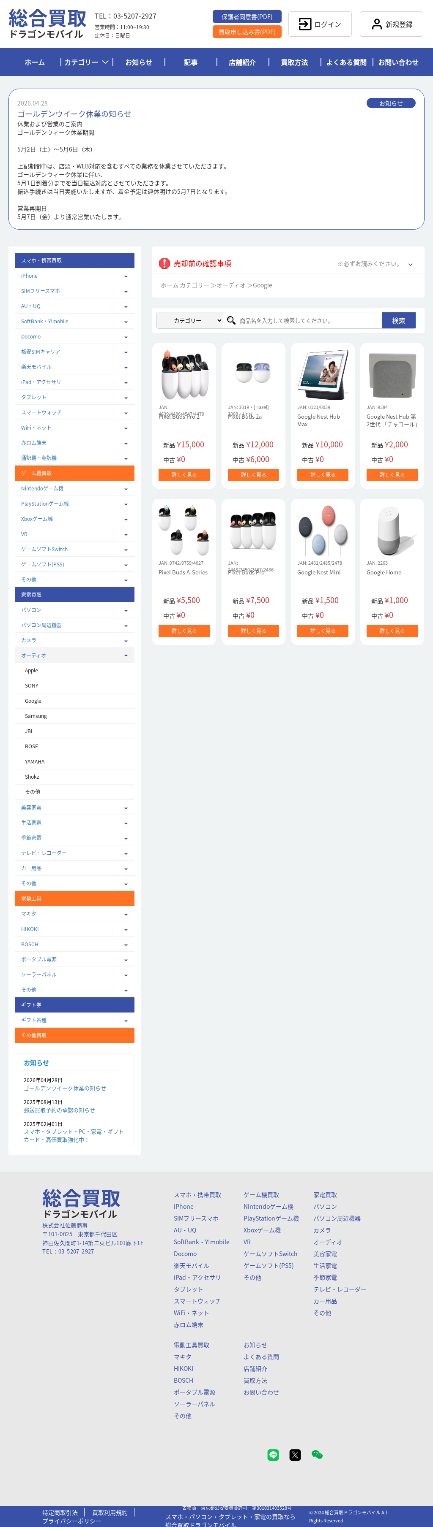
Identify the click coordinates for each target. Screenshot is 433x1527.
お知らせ (138, 62)
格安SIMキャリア (40, 351)
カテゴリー (86, 62)
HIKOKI (30, 929)
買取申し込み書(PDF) (247, 31)
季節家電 (31, 838)
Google (33, 700)
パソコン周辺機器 (41, 625)
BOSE (31, 746)
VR (24, 534)
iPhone (29, 275)
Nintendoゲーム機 (42, 488)
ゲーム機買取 (261, 1194)
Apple (31, 670)
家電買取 (325, 1194)
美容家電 (31, 807)
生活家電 (31, 822)
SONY (31, 685)
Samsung (36, 716)
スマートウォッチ (41, 412)
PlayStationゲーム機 (45, 503)
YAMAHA (34, 761)
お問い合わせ (398, 62)
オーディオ (33, 655)
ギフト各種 (34, 1020)
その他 (28, 579)
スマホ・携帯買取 (197, 1194)
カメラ (28, 640)
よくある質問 (346, 62)
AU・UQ (31, 306)
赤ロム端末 (34, 443)
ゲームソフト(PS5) (42, 564)
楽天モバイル (36, 367)
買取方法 (294, 62)
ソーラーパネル (39, 974)
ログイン (320, 24)
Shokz (32, 776)
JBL (29, 731)
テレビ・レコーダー (44, 853)
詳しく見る (184, 475)
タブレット (34, 397)
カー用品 (31, 868)
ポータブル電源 (39, 959)
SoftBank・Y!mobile (45, 321)
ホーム (35, 62)
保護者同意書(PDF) (247, 16)
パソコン (31, 610)
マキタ (28, 914)
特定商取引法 (60, 1512)
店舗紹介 (242, 62)
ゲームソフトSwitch (44, 549)
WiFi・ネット (36, 427)
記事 (190, 62)
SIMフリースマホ (40, 291)
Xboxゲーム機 (37, 519)
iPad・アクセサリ (41, 382)
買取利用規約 (110, 1512)
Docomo (31, 336)
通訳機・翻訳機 (39, 458)
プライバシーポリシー (71, 1520)
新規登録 (391, 24)
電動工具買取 (191, 1344)
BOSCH (29, 944)
